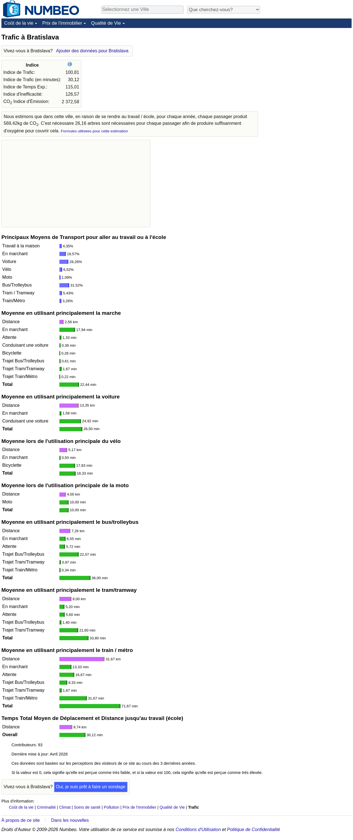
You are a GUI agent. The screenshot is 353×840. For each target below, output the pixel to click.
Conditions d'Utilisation (198, 829)
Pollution (111, 807)
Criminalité (46, 807)
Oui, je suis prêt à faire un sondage (90, 786)
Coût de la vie (18, 23)
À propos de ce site (20, 820)
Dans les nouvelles (70, 820)
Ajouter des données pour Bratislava (92, 50)
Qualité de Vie (106, 23)
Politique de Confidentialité (253, 829)
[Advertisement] (310, 68)
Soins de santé (87, 807)
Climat (65, 807)
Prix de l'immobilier (62, 23)
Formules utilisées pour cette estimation (94, 131)
